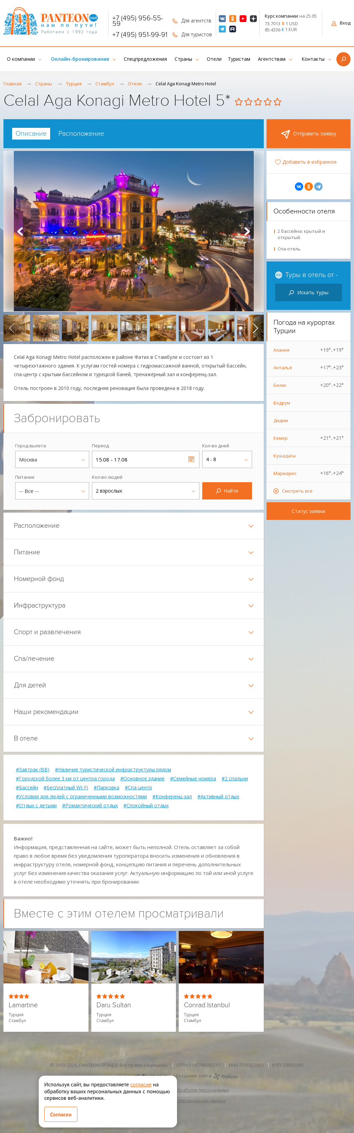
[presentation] (11, 328)
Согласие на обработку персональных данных (177, 1101)
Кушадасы (284, 456)
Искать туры (308, 292)
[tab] (31, 134)
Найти (227, 490)
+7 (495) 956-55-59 (137, 21)
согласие (140, 1084)
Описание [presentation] (31, 134)
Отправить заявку (308, 134)
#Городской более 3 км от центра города (65, 778)
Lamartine (23, 1005)
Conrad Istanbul (207, 1005)
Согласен (61, 1114)
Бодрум (281, 403)
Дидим (280, 420)
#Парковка (106, 787)
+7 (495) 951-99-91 (139, 35)
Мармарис (308, 473)
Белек (308, 385)
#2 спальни (235, 778)
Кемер (308, 438)
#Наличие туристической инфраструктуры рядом (113, 769)
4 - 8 (211, 459)
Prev (20, 231)
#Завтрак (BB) (32, 769)
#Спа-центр (138, 787)
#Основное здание (142, 778)
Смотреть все (297, 491)
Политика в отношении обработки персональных (177, 1090)
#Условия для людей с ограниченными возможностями (81, 796)
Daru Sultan (113, 1005)
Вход (341, 23)
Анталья (308, 367)
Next (247, 231)
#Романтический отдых (90, 805)
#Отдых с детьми (36, 805)
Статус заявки (308, 511)
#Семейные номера (193, 778)
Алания (308, 350)
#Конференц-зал (172, 796)
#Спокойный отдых (146, 805)
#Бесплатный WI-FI (66, 787)
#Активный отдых (218, 796)
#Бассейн (27, 787)
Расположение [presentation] (81, 134)
